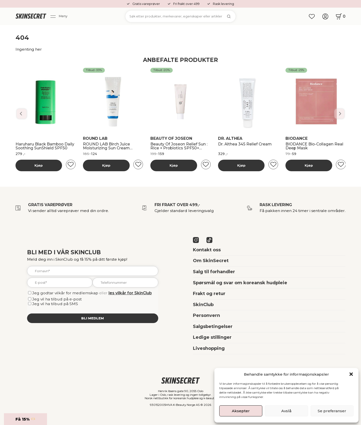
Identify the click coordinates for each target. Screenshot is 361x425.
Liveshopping (209, 348)
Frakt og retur (209, 293)
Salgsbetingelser (213, 326)
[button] (351, 374)
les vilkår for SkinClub (130, 293)
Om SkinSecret (211, 260)
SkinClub (203, 304)
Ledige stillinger (212, 337)
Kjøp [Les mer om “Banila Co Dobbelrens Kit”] (38, 165)
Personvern (206, 315)
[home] (31, 16)
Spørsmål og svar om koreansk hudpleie (240, 282)
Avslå (286, 411)
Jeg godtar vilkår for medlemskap (65, 293)
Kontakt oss (207, 250)
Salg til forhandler (214, 271)
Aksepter (241, 411)
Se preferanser (332, 411)
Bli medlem (92, 318)
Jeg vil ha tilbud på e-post (57, 299)
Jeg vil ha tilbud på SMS (55, 303)
